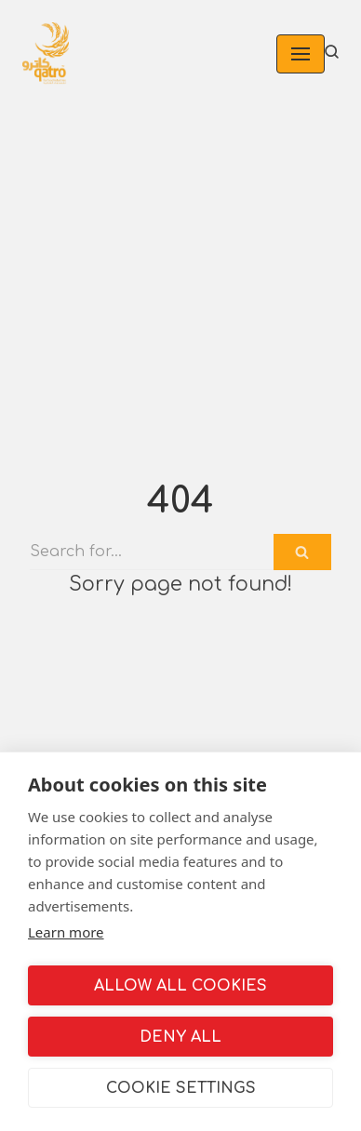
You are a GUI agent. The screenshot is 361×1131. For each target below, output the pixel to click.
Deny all (180, 1037)
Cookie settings (181, 1088)
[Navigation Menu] (300, 53)
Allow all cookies (180, 986)
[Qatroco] (45, 53)
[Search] (152, 552)
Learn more (66, 932)
